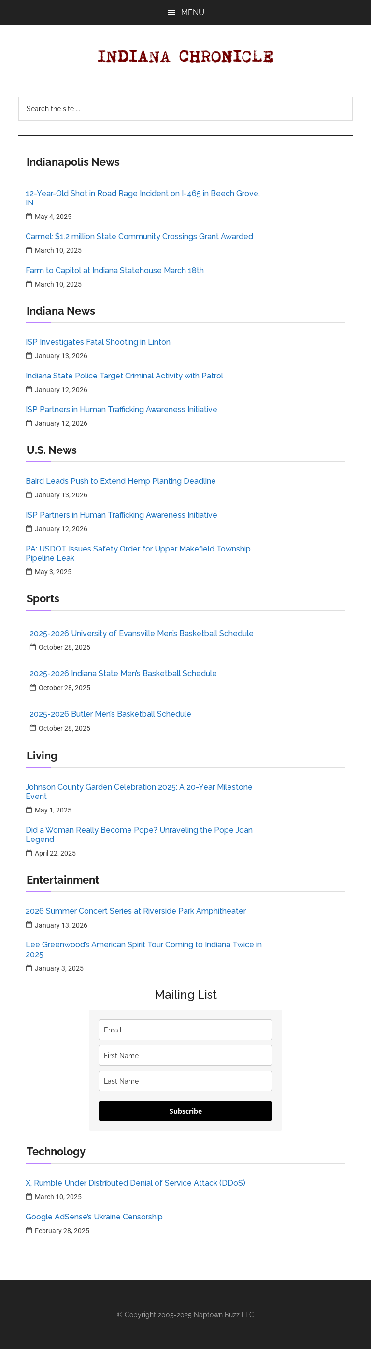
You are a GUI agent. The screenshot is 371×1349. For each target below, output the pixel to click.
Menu (192, 12)
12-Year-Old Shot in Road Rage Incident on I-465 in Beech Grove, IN (143, 198)
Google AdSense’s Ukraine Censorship (94, 1216)
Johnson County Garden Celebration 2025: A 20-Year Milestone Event (139, 792)
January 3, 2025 (59, 968)
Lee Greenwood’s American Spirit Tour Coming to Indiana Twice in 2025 (144, 949)
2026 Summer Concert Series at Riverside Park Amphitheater (136, 910)
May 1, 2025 (53, 810)
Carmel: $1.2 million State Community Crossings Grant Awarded (139, 236)
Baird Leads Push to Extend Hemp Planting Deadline (121, 481)
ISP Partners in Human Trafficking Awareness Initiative (121, 409)
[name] (185, 1055)
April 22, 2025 (55, 853)
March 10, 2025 (58, 250)
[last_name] (185, 1081)
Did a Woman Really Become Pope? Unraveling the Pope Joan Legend (139, 835)
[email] (185, 1029)
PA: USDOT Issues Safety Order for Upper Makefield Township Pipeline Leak (138, 553)
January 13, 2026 (61, 356)
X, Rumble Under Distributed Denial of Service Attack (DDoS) (135, 1183)
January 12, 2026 (61, 389)
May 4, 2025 (53, 216)
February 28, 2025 (62, 1230)
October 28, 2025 (64, 647)
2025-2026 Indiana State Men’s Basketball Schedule (123, 673)
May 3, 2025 (53, 572)
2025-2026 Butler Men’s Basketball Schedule (110, 714)
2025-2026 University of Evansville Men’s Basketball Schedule (141, 633)
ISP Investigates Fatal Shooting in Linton (98, 342)
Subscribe (186, 1111)
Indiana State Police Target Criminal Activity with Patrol (124, 375)
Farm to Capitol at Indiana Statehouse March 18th (115, 270)
